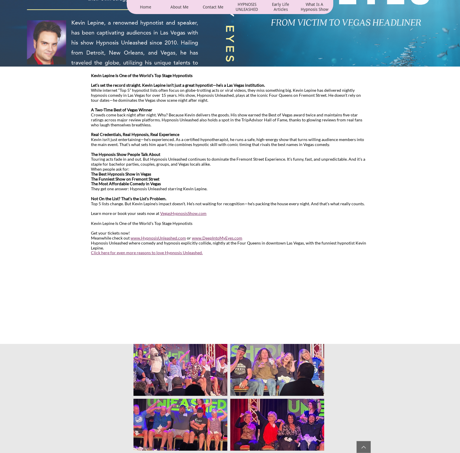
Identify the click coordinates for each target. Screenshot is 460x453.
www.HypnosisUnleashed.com (158, 237)
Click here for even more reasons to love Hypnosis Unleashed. (147, 252)
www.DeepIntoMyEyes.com (217, 237)
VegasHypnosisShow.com (183, 213)
